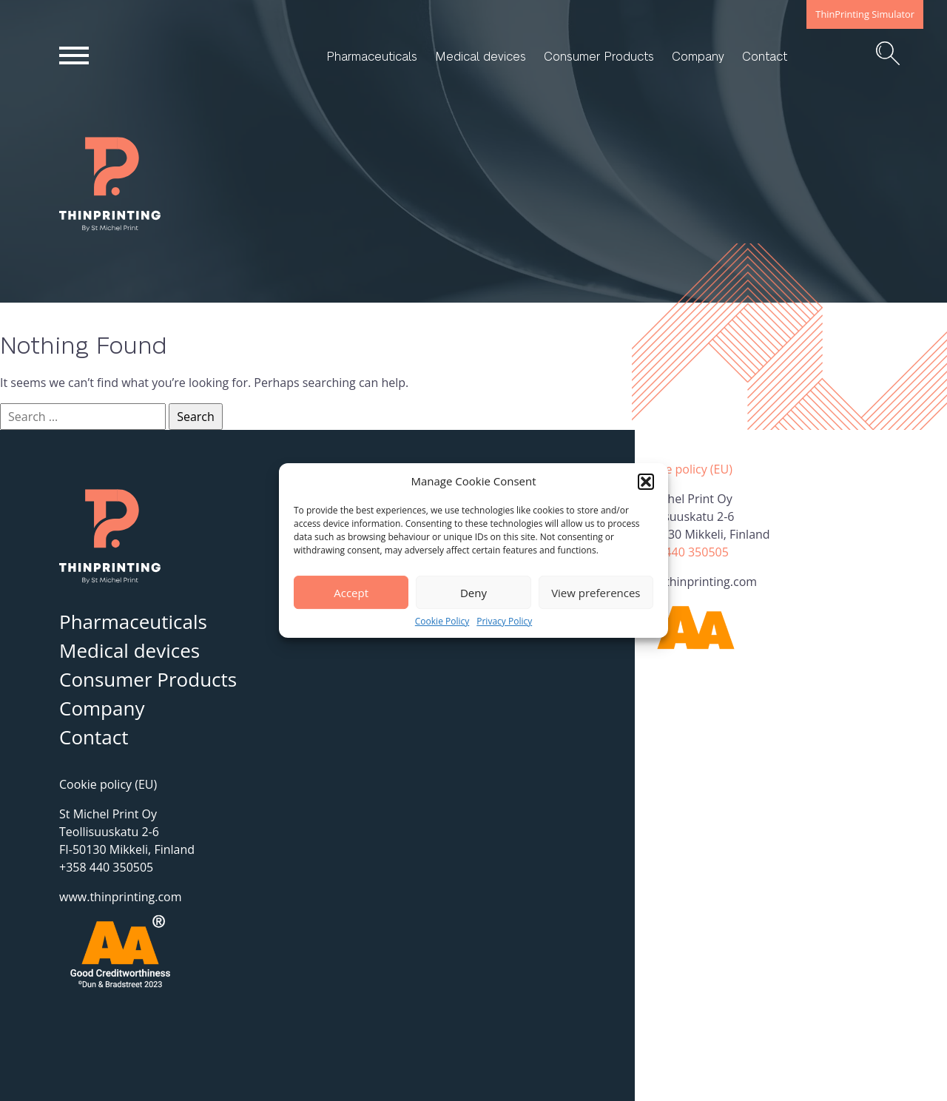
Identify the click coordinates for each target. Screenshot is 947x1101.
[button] (645, 481)
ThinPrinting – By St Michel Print (132, 231)
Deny (473, 592)
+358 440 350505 (682, 552)
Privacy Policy (504, 621)
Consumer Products (599, 56)
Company (698, 56)
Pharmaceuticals (371, 56)
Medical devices (480, 56)
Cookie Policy (442, 621)
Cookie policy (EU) (683, 469)
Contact (764, 56)
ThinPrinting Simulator (864, 14)
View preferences (595, 592)
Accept (351, 592)
